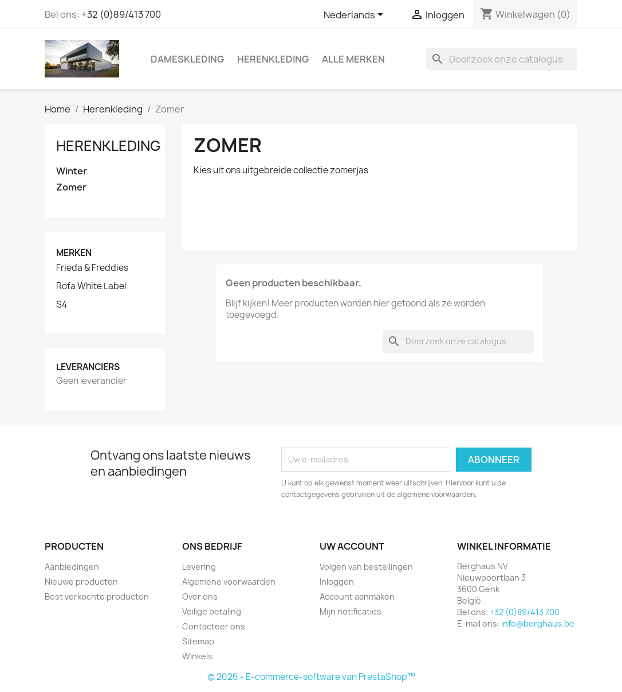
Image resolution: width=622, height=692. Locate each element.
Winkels (197, 656)
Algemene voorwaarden (228, 581)
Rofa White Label (91, 286)
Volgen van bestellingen (366, 566)
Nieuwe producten (81, 581)
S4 (61, 304)
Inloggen (337, 581)
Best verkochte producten (97, 596)
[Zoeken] (501, 59)
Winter (71, 171)
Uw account (352, 546)
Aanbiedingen (72, 566)
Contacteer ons (213, 626)
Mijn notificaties (350, 611)
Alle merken (353, 59)
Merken (74, 253)
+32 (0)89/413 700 (121, 14)
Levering (199, 566)
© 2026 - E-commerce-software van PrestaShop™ (311, 677)
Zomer (71, 187)
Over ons (200, 596)
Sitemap (198, 641)
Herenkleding (273, 59)
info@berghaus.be (537, 623)
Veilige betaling (211, 611)
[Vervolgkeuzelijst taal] (355, 15)
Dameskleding (187, 59)
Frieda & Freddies (92, 268)
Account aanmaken (357, 596)
